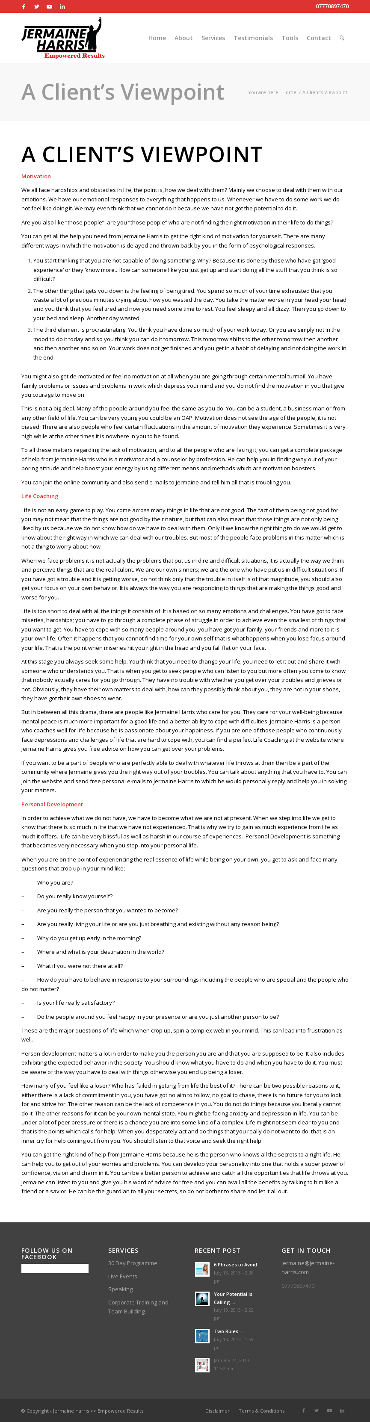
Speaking (120, 1289)
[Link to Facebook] (24, 6)
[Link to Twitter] (36, 6)
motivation (142, 450)
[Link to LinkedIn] (62, 6)
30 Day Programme (132, 1263)
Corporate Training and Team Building (138, 1306)
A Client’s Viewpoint (122, 91)
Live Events (122, 1276)
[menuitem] (157, 38)
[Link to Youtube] (49, 6)
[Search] (342, 38)
